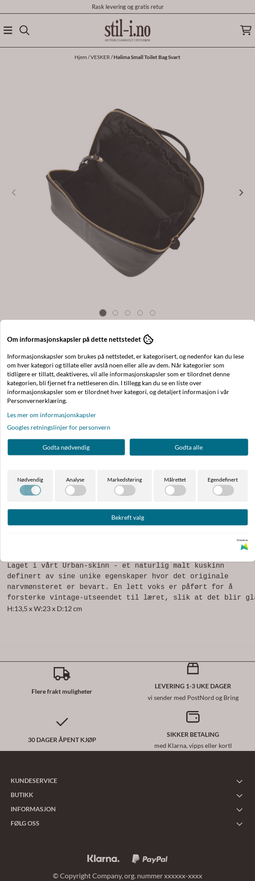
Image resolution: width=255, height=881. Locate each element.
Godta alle (189, 446)
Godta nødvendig (66, 446)
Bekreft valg (127, 517)
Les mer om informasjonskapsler (51, 414)
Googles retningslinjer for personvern (58, 427)
